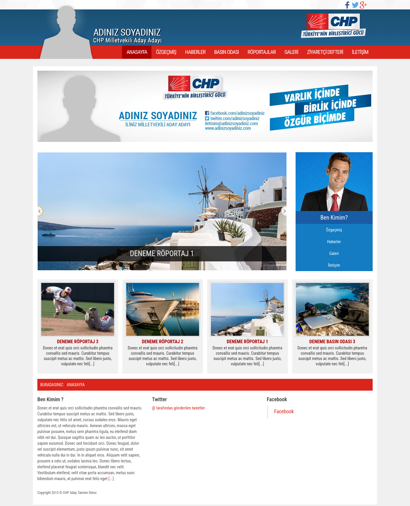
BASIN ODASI (226, 52)
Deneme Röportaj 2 (162, 341)
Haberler (334, 241)
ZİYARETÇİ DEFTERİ (325, 52)
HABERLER (195, 52)
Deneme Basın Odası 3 (332, 341)
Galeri (334, 253)
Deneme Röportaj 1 (247, 341)
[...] (111, 478)
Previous (40, 211)
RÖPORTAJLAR (262, 52)
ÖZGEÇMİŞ (166, 52)
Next (283, 211)
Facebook (284, 411)
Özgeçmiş (334, 230)
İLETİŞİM (360, 52)
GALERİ (291, 52)
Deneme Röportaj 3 (78, 341)
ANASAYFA (136, 52)
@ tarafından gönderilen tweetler (178, 408)
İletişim (334, 265)
